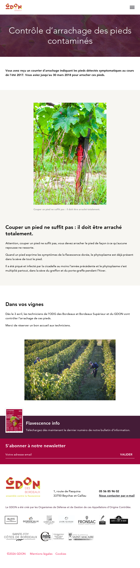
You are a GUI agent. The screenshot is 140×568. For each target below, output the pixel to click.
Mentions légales (41, 553)
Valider (126, 454)
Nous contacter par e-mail (117, 495)
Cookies (60, 553)
